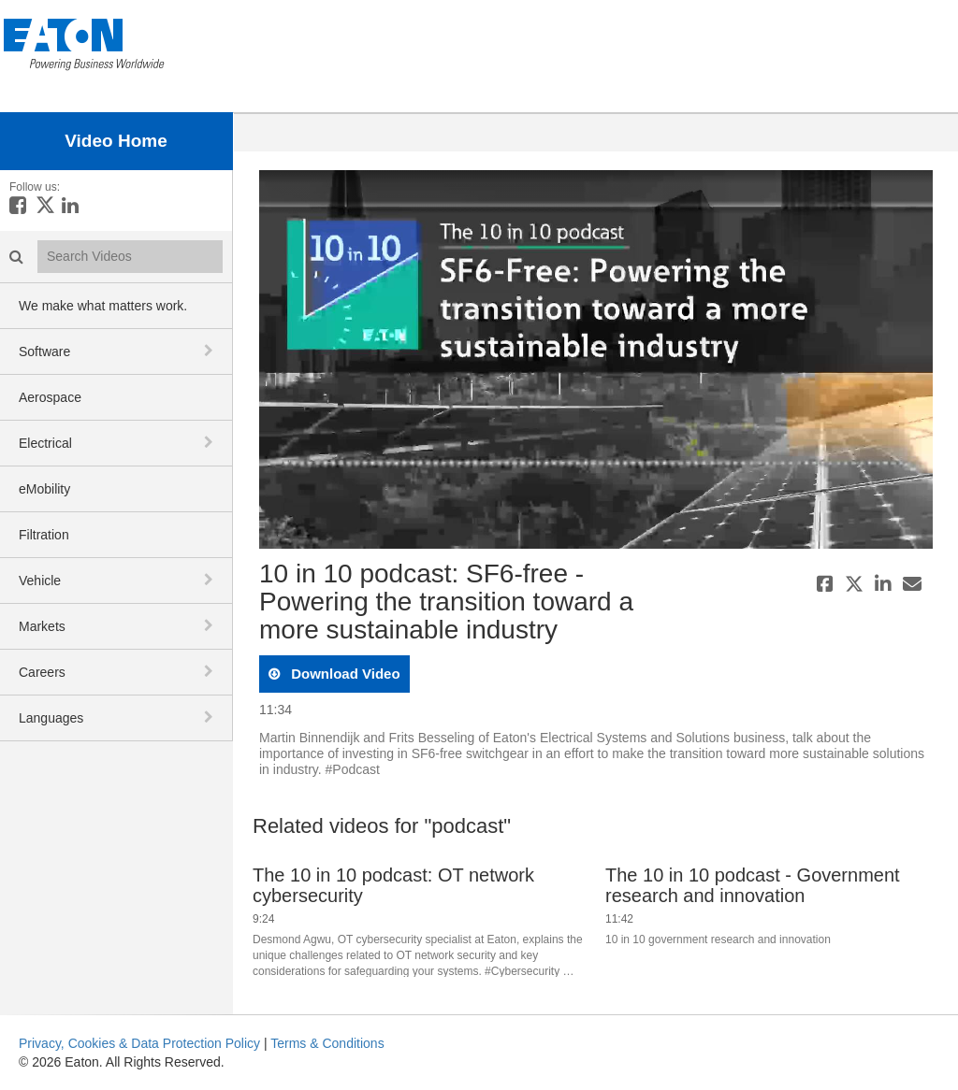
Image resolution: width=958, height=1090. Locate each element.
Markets (42, 626)
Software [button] (44, 351)
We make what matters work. (103, 305)
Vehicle (40, 580)
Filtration (44, 534)
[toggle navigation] (210, 350)
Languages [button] (51, 717)
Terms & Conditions (327, 1043)
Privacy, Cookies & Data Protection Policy (139, 1043)
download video (343, 673)
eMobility (44, 488)
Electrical (45, 443)
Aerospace (50, 397)
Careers (42, 672)
